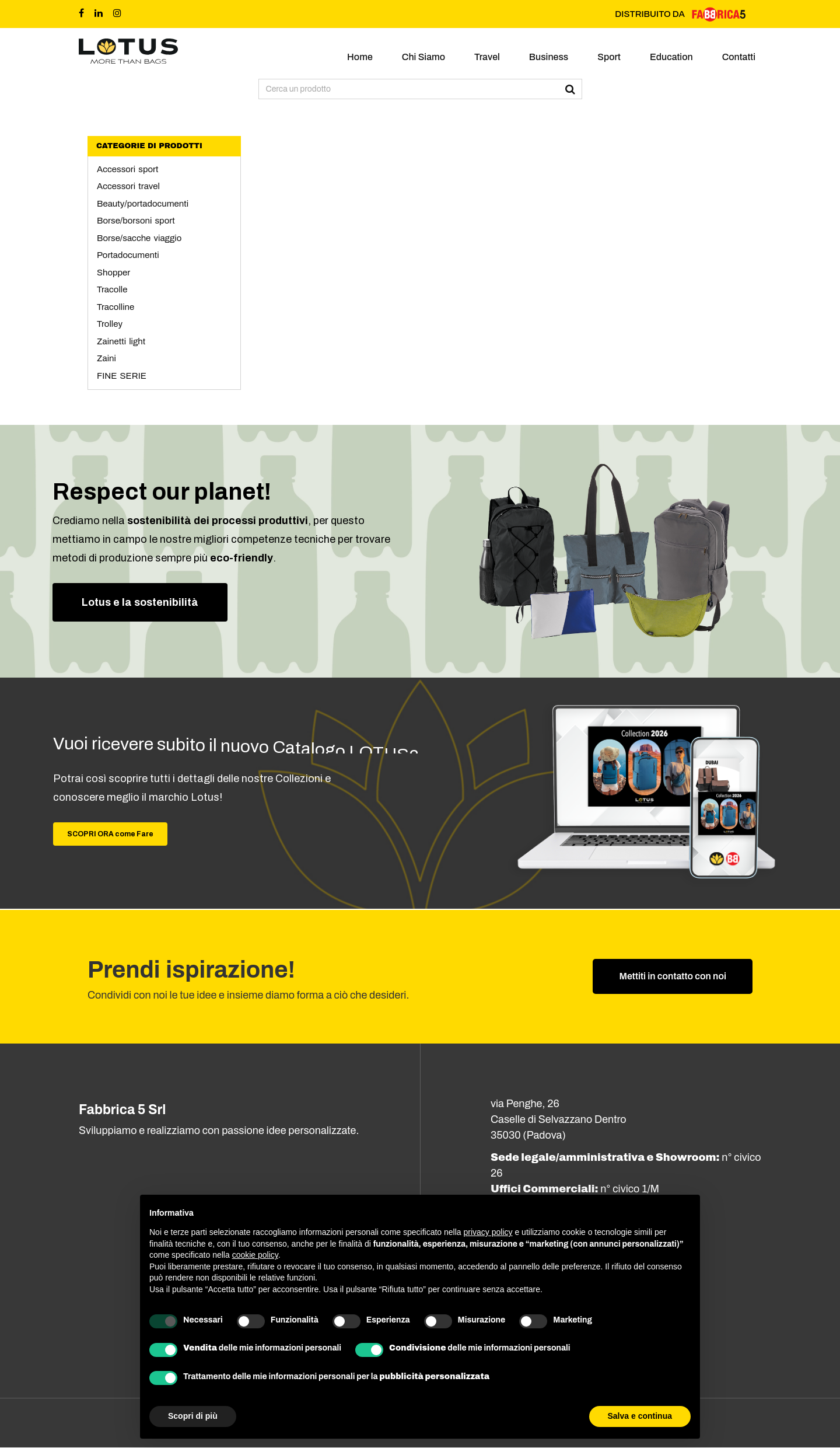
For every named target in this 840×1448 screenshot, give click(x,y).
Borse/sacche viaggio (139, 238)
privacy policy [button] (488, 1232)
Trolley (110, 324)
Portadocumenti (128, 255)
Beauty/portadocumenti (142, 203)
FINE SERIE (121, 376)
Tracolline (115, 307)
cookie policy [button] (255, 1254)
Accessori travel (128, 186)
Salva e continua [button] (640, 1416)
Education (671, 57)
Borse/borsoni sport (136, 220)
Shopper (113, 272)
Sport (609, 57)
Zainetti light (121, 341)
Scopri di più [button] (193, 1416)
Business (548, 57)
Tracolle (112, 289)
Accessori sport (128, 169)
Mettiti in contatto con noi (672, 977)
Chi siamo (423, 57)
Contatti (738, 57)
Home (360, 57)
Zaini (106, 358)
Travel (487, 57)
